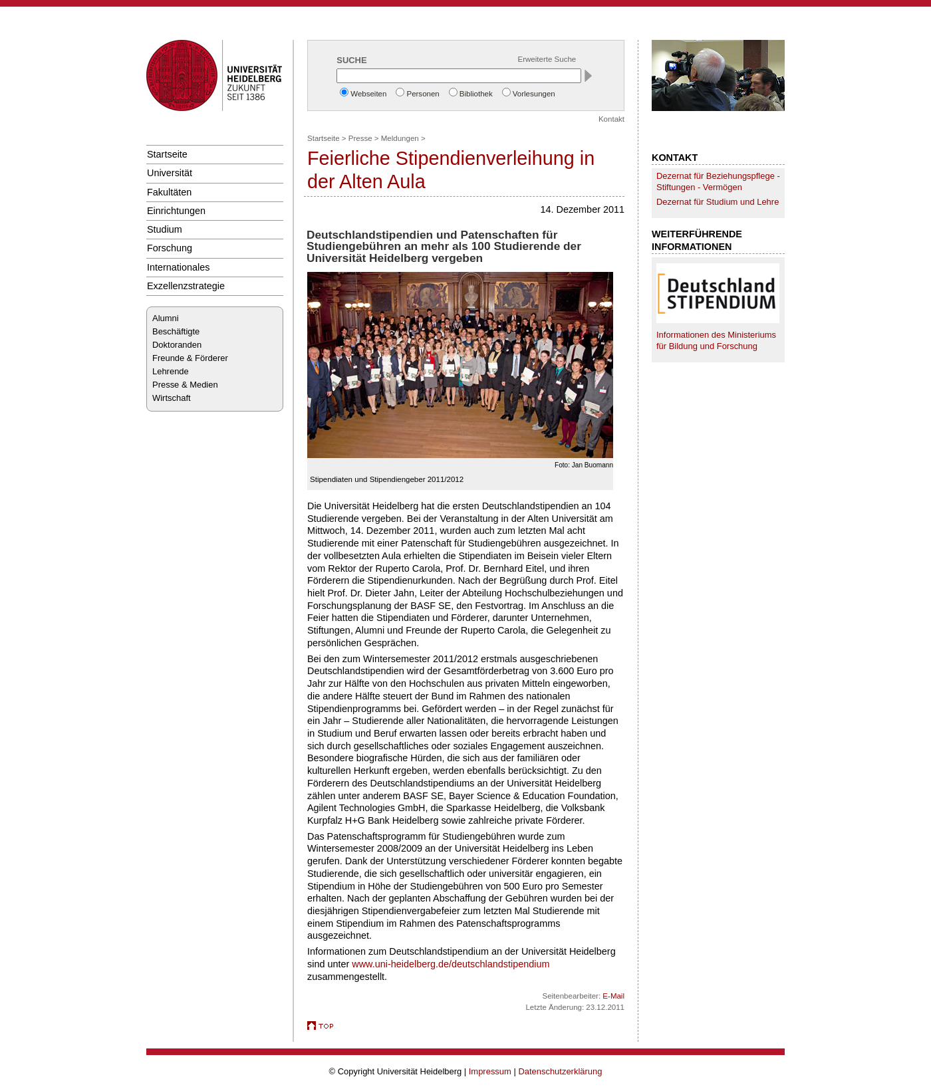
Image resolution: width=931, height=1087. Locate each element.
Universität (169, 173)
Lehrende (170, 371)
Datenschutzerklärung (560, 1071)
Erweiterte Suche (547, 59)
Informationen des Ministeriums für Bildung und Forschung (716, 340)
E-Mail (613, 996)
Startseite (167, 154)
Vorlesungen (534, 94)
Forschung (169, 248)
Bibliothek (476, 94)
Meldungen (400, 138)
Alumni (165, 318)
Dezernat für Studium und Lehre (717, 202)
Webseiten (368, 94)
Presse (360, 138)
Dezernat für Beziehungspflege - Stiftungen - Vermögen (718, 181)
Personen (422, 94)
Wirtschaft (171, 398)
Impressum (490, 1071)
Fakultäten (169, 192)
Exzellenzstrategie (186, 286)
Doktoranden (176, 345)
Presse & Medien (185, 385)
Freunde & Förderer (190, 358)
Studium (164, 229)
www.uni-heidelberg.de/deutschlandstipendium (450, 964)
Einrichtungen (176, 210)
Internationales (178, 267)
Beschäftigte (176, 331)
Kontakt (611, 119)
